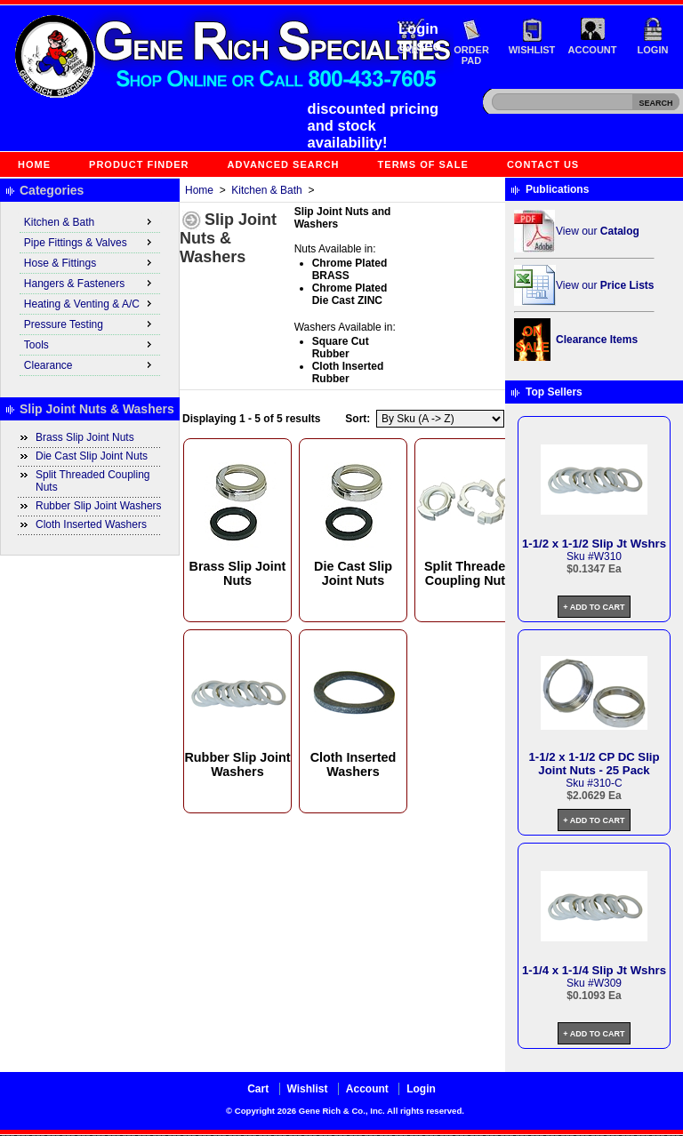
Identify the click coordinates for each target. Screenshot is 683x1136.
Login (653, 49)
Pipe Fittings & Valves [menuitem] (90, 242)
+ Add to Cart (593, 607)
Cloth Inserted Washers (91, 524)
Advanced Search (284, 164)
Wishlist (532, 49)
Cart (258, 1089)
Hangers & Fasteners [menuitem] (90, 283)
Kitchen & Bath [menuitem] (90, 221)
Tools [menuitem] (90, 344)
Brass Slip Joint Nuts (85, 437)
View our (597, 231)
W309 (608, 983)
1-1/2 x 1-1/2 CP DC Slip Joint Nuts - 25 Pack (593, 763)
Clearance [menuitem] (90, 364)
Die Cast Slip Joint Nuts (92, 456)
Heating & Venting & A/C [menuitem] (90, 303)
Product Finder (139, 164)
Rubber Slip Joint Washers (99, 506)
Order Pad (471, 55)
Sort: (357, 418)
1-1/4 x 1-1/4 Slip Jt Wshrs (594, 970)
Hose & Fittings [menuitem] (90, 262)
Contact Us (543, 164)
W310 (608, 556)
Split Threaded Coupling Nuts (93, 480)
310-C (608, 783)
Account (592, 49)
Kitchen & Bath (266, 190)
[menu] (90, 294)
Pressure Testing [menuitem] (90, 323)
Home (34, 164)
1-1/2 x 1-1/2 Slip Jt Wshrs (594, 543)
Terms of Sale (423, 164)
